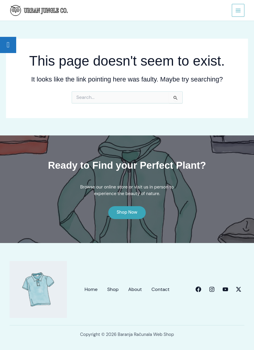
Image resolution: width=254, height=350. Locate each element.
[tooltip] (8, 45)
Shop (112, 289)
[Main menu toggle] (238, 10)
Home (91, 289)
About (135, 289)
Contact (160, 289)
